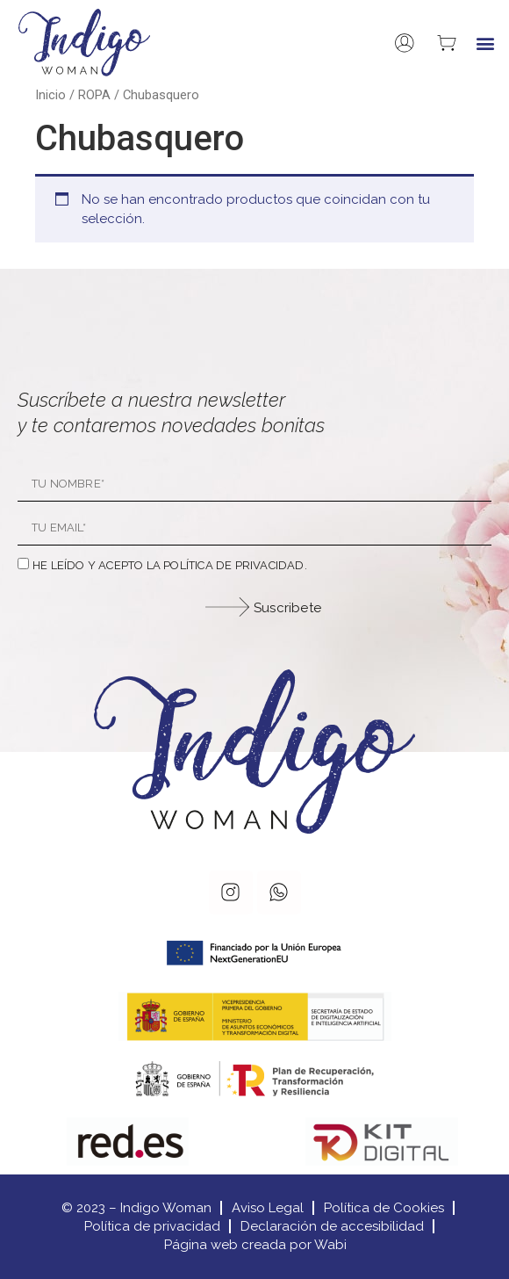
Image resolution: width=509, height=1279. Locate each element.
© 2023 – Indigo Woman (136, 1208)
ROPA (94, 95)
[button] (485, 42)
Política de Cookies (384, 1208)
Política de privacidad (152, 1226)
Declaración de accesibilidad (332, 1226)
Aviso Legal (268, 1208)
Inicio (50, 95)
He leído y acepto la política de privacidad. (169, 565)
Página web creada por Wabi (255, 1245)
